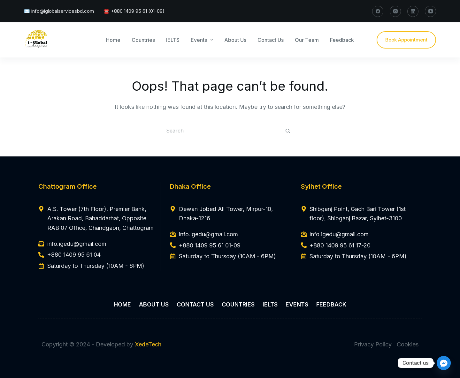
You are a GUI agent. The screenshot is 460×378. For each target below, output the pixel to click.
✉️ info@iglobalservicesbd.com (59, 11)
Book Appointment (406, 40)
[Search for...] (223, 131)
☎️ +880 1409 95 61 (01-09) (134, 11)
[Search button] (287, 131)
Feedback (342, 40)
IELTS (173, 40)
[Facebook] (377, 11)
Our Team (307, 40)
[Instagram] (395, 11)
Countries (143, 40)
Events (203, 40)
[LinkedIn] (412, 11)
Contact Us (270, 40)
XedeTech (148, 344)
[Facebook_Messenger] (444, 363)
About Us (235, 40)
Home (113, 40)
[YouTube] (430, 11)
